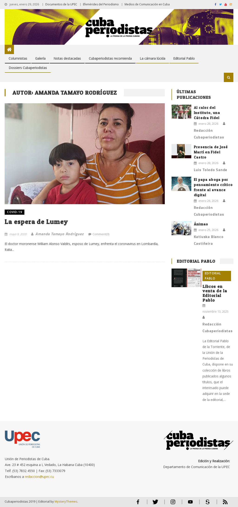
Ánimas (201, 224)
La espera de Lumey (36, 222)
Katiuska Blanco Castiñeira (209, 240)
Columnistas (18, 58)
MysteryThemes (66, 501)
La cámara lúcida (152, 58)
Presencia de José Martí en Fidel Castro (211, 152)
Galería (40, 58)
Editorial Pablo (184, 58)
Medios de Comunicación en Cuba (147, 4)
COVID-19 (14, 212)
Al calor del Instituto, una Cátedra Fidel (207, 112)
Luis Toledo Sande (211, 169)
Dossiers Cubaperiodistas (28, 68)
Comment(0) (101, 234)
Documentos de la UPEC (61, 4)
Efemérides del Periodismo (101, 4)
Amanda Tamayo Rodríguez (59, 234)
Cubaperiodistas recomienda (110, 58)
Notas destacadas (67, 58)
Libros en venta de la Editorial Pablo (214, 293)
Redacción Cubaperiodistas (209, 134)
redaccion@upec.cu (39, 476)
